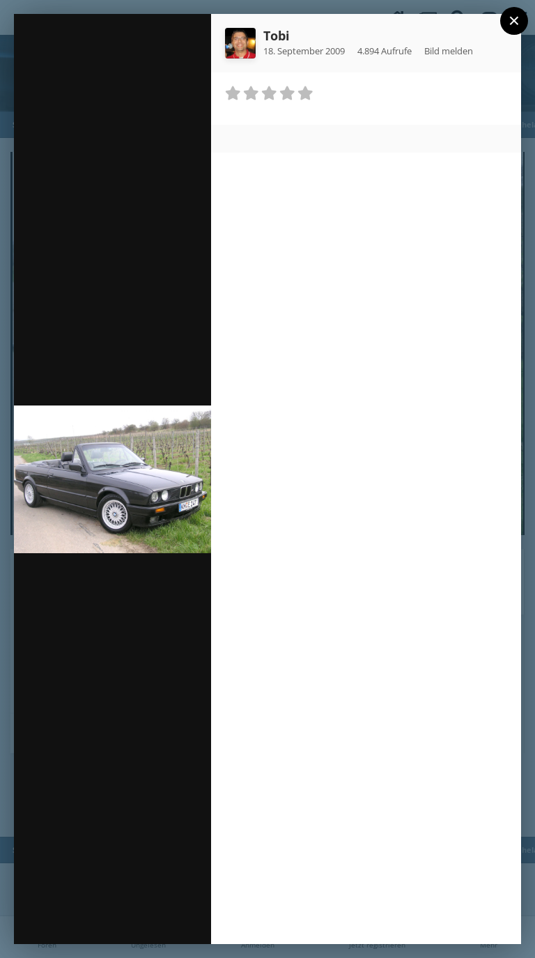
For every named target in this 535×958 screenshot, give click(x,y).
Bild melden (448, 51)
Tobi (276, 35)
